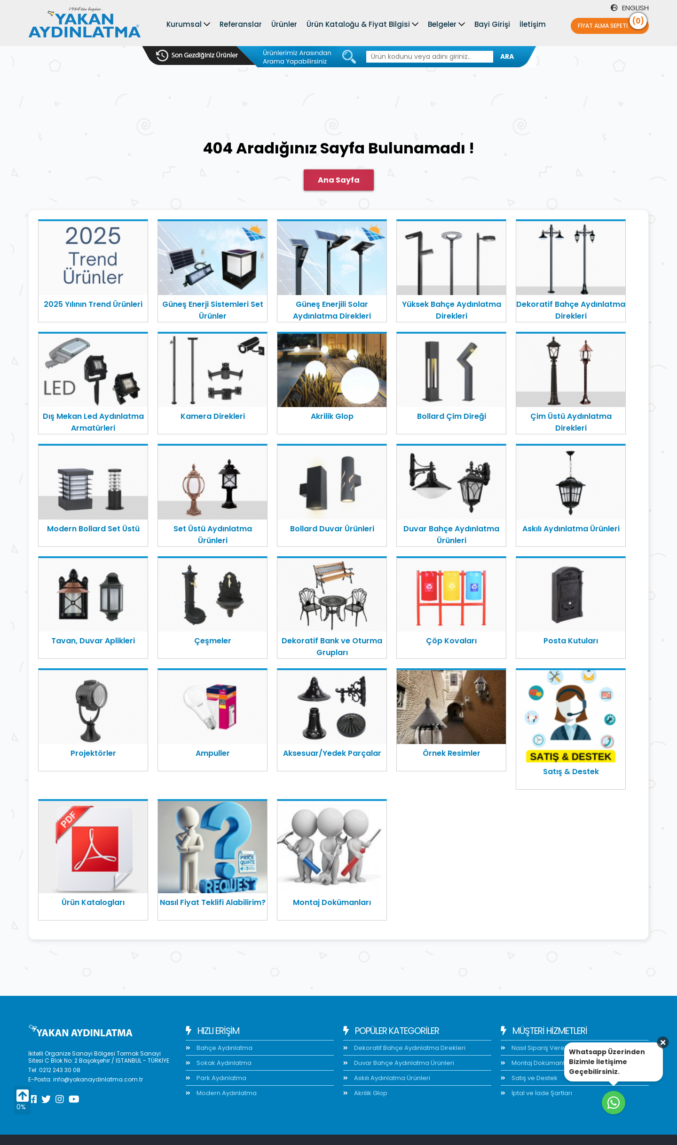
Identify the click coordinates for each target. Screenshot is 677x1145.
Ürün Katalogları (93, 902)
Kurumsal (184, 24)
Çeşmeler (212, 640)
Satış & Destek (571, 771)
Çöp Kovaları (451, 640)
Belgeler (442, 24)
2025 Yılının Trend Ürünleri (93, 304)
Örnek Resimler (451, 753)
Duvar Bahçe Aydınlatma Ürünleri (451, 534)
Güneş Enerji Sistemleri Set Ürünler (212, 310)
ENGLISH (630, 8)
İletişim (533, 24)
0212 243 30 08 (59, 1070)
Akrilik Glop (332, 416)
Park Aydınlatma (220, 1077)
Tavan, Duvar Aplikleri (93, 640)
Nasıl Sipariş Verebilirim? (548, 1047)
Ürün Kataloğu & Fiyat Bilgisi (358, 24)
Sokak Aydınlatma (223, 1062)
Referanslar (241, 24)
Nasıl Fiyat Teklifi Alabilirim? (213, 902)
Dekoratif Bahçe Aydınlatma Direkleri (570, 310)
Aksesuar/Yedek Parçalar (332, 753)
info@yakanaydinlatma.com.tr (98, 1079)
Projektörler (93, 753)
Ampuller (213, 753)
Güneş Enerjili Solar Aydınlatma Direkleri (332, 310)
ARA (507, 56)
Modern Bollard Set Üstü (93, 528)
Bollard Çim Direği (451, 416)
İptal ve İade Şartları (541, 1093)
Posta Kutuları (570, 640)
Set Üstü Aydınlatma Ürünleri (212, 534)
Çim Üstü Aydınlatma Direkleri (571, 422)
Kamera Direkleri (213, 416)
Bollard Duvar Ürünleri (332, 528)
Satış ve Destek (534, 1077)
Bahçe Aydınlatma (223, 1047)
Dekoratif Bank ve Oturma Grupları (332, 646)
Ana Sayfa (339, 180)
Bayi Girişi (492, 24)
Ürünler (284, 24)
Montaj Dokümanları (332, 902)
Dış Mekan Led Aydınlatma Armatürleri (93, 422)
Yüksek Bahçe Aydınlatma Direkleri (451, 310)
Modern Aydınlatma (226, 1093)
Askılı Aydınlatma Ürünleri (571, 528)
